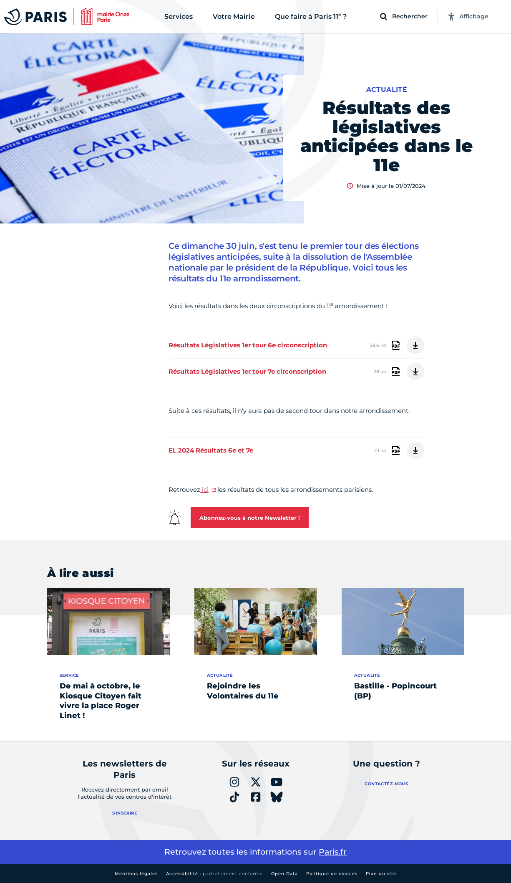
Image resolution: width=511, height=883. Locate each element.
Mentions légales (136, 873)
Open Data (284, 873)
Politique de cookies (331, 873)
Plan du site (381, 873)
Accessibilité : (214, 873)
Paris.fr (333, 852)
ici (204, 489)
